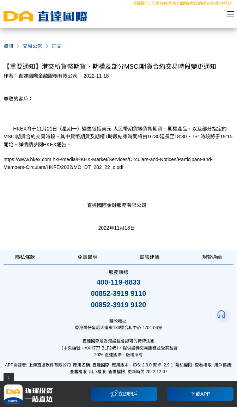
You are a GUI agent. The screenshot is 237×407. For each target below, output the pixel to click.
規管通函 (212, 257)
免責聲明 (87, 257)
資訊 (8, 46)
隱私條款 (25, 257)
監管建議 (149, 257)
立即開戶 (124, 393)
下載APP (200, 394)
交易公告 (32, 46)
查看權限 (203, 365)
